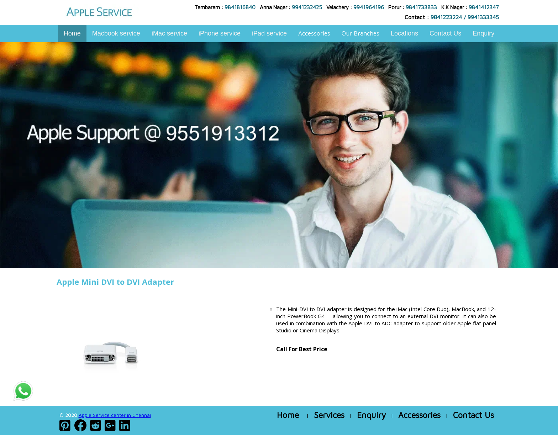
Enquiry (483, 33)
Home (72, 33)
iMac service (169, 33)
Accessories (314, 33)
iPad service (269, 33)
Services (329, 415)
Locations (404, 33)
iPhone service (220, 33)
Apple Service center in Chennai (115, 415)
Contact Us (445, 33)
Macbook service (116, 33)
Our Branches (360, 33)
